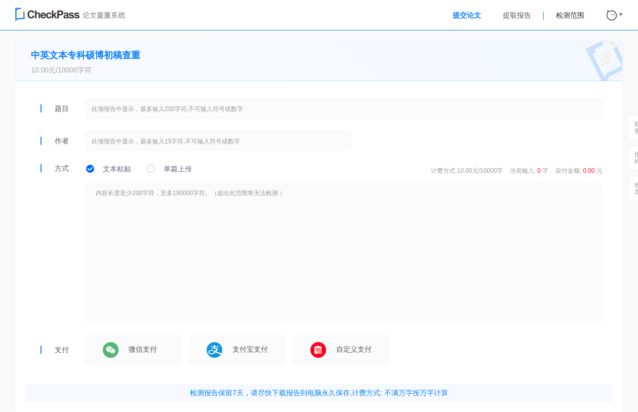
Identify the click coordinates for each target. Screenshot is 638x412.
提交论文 (467, 15)
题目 (62, 108)
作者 (62, 141)
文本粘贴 (117, 169)
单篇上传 (178, 169)
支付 (62, 350)
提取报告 (517, 15)
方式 (62, 168)
